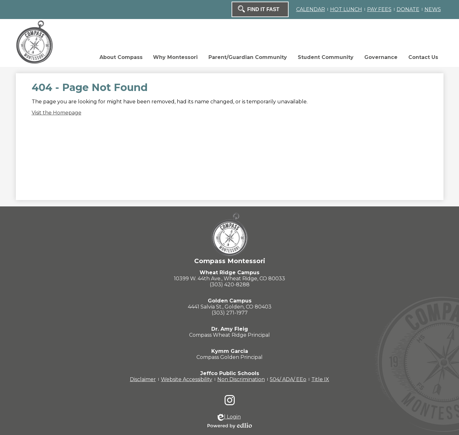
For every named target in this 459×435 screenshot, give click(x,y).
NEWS (432, 9)
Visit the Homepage (56, 113)
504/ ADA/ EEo (288, 379)
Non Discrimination (241, 379)
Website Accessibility (186, 379)
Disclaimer (143, 379)
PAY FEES (379, 9)
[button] (83, 59)
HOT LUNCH (346, 9)
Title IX (320, 379)
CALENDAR (310, 9)
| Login (229, 417)
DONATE (408, 9)
